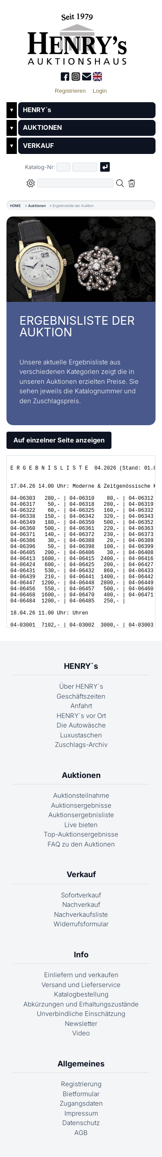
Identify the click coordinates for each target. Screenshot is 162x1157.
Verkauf (81, 874)
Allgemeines (81, 1063)
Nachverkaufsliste (81, 914)
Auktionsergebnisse (81, 805)
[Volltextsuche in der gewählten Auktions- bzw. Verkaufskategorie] (75, 183)
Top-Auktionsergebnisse (81, 834)
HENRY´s (37, 110)
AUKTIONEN (42, 127)
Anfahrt (81, 706)
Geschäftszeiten (81, 696)
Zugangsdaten (81, 1103)
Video (81, 1033)
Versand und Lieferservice (81, 985)
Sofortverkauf (81, 895)
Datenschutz (81, 1123)
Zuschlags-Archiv (81, 744)
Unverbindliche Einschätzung (81, 1014)
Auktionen (37, 206)
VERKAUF (38, 145)
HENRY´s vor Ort (81, 716)
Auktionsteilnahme (81, 795)
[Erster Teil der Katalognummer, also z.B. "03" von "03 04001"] (63, 167)
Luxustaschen (81, 735)
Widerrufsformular (81, 924)
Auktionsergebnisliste (81, 815)
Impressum (81, 1113)
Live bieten (81, 825)
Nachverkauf (81, 904)
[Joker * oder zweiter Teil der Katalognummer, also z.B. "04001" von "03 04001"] (84, 167)
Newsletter (81, 1023)
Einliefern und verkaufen (81, 975)
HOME (15, 206)
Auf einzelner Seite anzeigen (59, 440)
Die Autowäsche (81, 725)
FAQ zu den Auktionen (81, 844)
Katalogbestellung (81, 994)
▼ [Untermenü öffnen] (11, 110)
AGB (81, 1133)
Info (81, 954)
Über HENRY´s (81, 686)
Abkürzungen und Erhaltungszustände (81, 1004)
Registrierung (81, 1084)
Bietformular (81, 1094)
